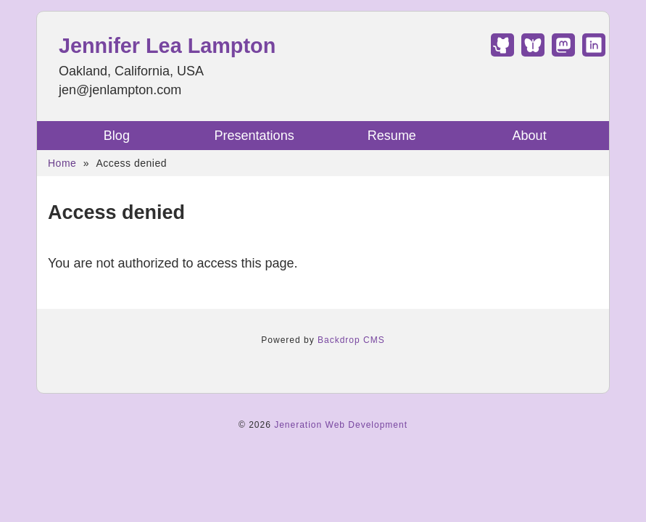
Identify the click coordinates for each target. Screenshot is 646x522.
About (530, 135)
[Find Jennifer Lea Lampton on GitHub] (502, 52)
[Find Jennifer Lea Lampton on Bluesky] (533, 52)
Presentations (254, 135)
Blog (117, 135)
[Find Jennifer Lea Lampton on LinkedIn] (594, 52)
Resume (392, 135)
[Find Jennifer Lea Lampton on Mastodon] (563, 52)
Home (62, 163)
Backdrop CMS (351, 340)
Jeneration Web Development (340, 425)
